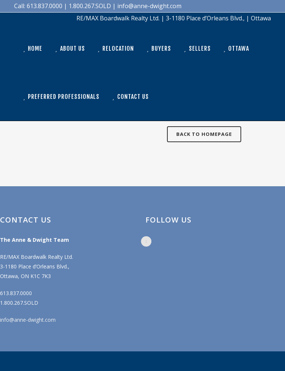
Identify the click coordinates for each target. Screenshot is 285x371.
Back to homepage (204, 134)
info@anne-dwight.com (28, 319)
